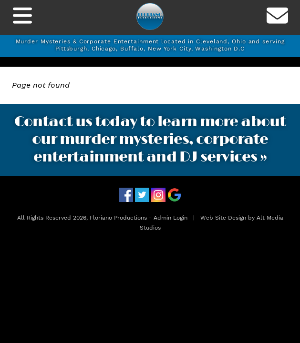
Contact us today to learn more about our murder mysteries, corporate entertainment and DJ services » (150, 139)
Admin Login (170, 217)
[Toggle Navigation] (22, 17)
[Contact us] (277, 17)
